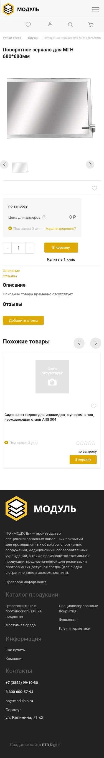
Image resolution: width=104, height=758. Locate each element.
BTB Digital (51, 744)
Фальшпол (68, 619)
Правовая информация (26, 582)
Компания (14, 658)
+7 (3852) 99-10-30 (22, 682)
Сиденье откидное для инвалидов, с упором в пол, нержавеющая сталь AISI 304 (49, 416)
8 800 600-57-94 (19, 691)
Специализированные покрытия (78, 608)
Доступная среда (21, 625)
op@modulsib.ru (19, 701)
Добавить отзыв (23, 320)
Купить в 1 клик (61, 259)
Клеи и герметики (74, 628)
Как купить (15, 650)
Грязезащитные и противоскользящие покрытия (24, 611)
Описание (11, 270)
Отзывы (10, 276)
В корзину (61, 247)
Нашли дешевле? (61, 228)
